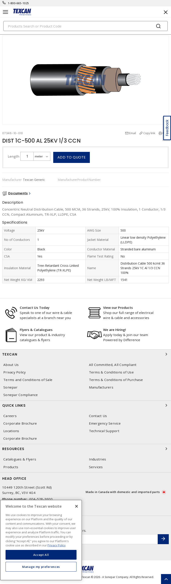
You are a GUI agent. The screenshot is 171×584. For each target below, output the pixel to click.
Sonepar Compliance (20, 395)
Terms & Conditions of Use (111, 372)
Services (96, 467)
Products (10, 467)
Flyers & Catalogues (36, 329)
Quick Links (85, 405)
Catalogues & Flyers (19, 459)
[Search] (85, 26)
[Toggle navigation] (5, 12)
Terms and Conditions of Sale (27, 380)
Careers (10, 416)
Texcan (85, 354)
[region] (41, 540)
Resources (85, 448)
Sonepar (10, 387)
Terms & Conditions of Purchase (116, 380)
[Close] (76, 506)
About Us (11, 365)
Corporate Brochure (20, 423)
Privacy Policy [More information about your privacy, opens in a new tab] (56, 545)
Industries (97, 459)
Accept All (41, 555)
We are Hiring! (114, 329)
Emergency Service (105, 423)
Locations (11, 431)
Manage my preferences (41, 567)
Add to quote (71, 157)
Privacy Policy (14, 372)
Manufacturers (101, 387)
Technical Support (104, 431)
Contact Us (98, 416)
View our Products (118, 307)
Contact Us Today (34, 307)
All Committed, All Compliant (113, 365)
